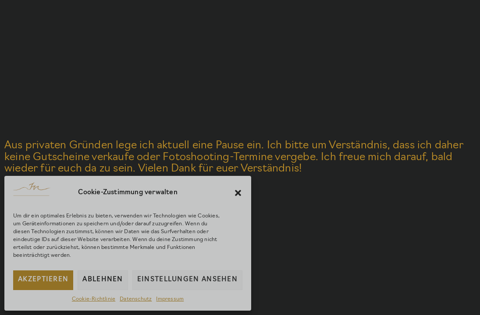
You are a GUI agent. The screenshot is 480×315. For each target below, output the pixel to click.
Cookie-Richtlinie (93, 299)
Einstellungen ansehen (187, 279)
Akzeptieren (43, 279)
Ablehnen (102, 279)
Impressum (170, 299)
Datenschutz (136, 299)
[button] (238, 193)
